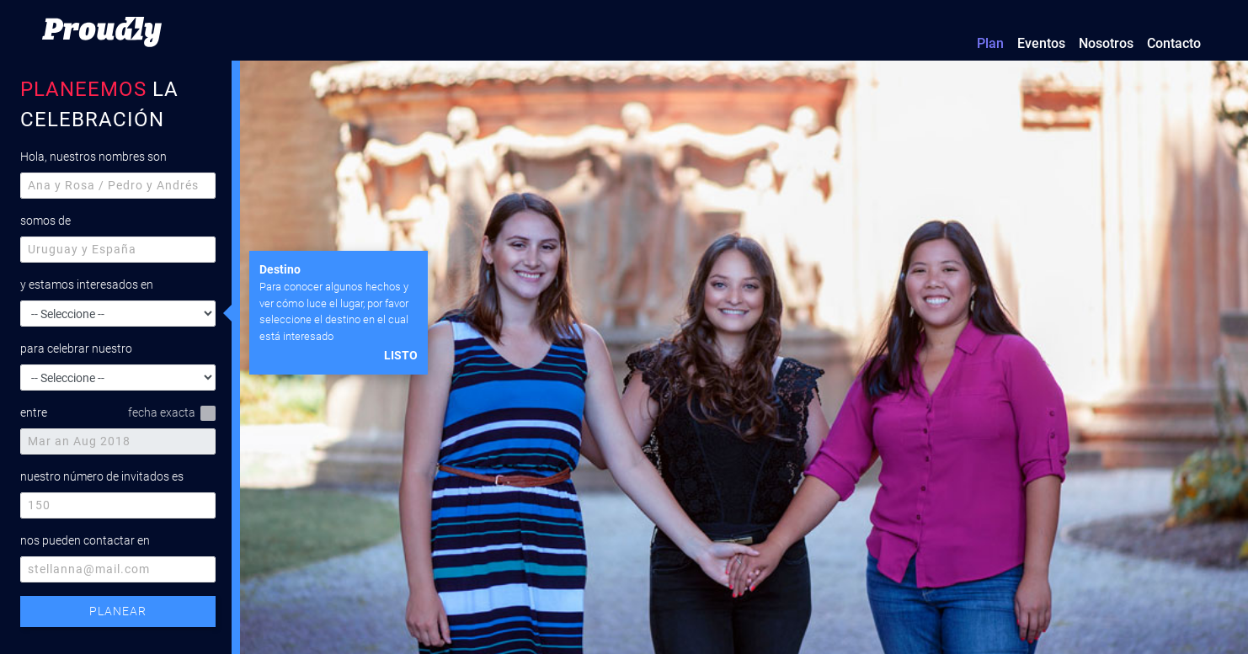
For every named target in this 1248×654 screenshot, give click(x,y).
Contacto (1174, 43)
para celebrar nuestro (76, 348)
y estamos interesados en (86, 284)
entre (33, 412)
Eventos (1041, 43)
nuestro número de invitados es (102, 476)
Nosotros (1106, 43)
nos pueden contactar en (85, 540)
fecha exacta (172, 413)
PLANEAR (118, 611)
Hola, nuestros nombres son (93, 156)
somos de (45, 220)
